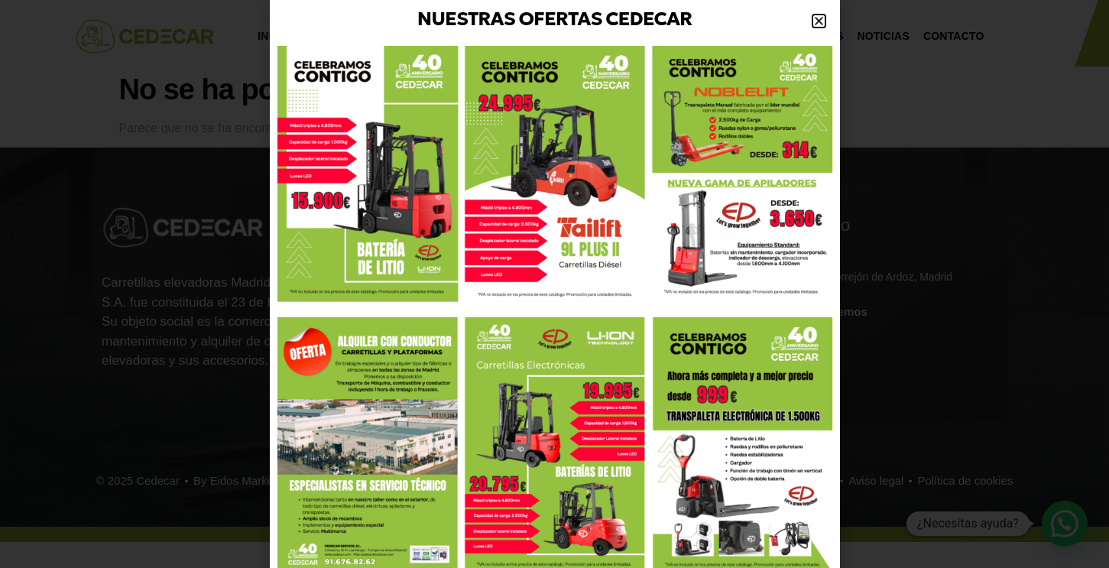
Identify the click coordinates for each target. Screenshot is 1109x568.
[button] (819, 21)
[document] (554, 284)
